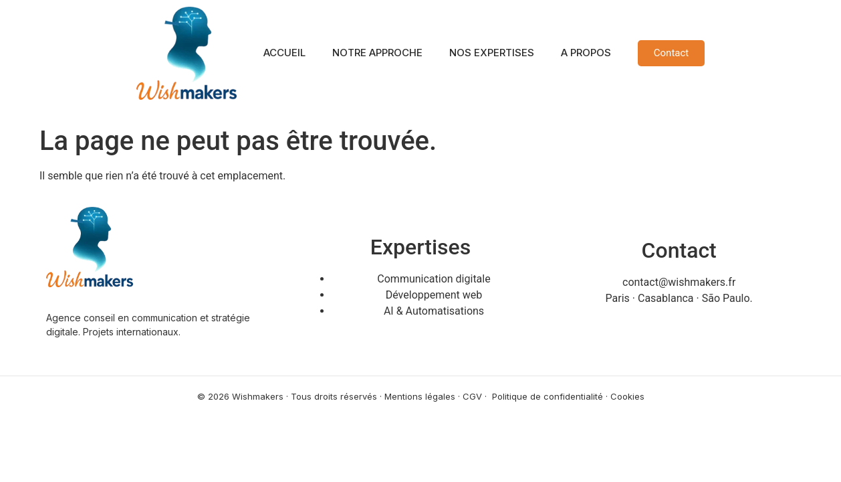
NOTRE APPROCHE (377, 52)
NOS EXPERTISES (491, 52)
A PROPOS (586, 52)
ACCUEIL (284, 52)
